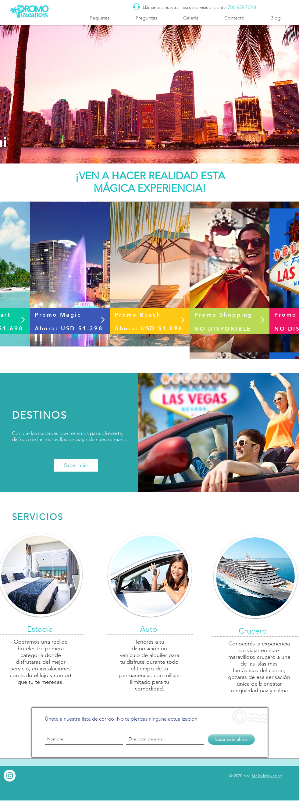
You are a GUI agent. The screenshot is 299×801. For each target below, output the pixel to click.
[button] (100, 17)
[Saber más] (76, 465)
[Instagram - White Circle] (10, 776)
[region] (70, 274)
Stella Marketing (267, 775)
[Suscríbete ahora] (231, 739)
